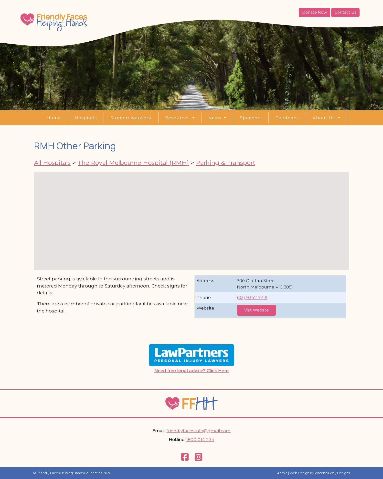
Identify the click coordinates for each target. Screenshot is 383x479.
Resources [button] (178, 117)
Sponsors (251, 117)
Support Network (130, 117)
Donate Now (314, 12)
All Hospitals (52, 162)
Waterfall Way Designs (332, 473)
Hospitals (86, 117)
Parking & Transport (225, 162)
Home (54, 117)
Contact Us (345, 12)
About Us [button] (324, 117)
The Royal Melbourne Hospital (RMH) (133, 162)
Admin (282, 473)
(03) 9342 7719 (252, 297)
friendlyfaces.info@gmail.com (199, 430)
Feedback (287, 117)
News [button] (215, 117)
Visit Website (256, 310)
